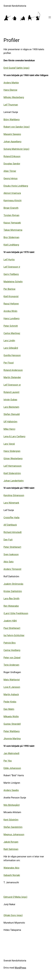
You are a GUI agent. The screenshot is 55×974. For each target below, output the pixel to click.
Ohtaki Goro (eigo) (13, 915)
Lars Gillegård (11, 348)
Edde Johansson (12, 768)
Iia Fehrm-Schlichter (14, 635)
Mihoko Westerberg (14, 97)
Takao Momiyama (13, 230)
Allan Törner (10, 171)
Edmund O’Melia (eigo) (15, 897)
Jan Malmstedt (11, 753)
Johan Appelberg (12, 141)
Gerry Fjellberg (11, 274)
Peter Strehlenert (12, 547)
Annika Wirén (10, 311)
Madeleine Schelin (13, 281)
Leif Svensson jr (12, 266)
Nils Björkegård (12, 805)
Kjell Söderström (12, 473)
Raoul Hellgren (11, 303)
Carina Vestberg (12, 650)
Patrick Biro (10, 642)
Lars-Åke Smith (11, 598)
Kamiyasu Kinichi (12, 200)
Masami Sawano (12, 134)
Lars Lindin (9, 340)
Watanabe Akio (11, 867)
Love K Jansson (12, 687)
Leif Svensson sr (12, 384)
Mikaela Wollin (11, 716)
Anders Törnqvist (12, 569)
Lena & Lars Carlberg (14, 436)
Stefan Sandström (13, 827)
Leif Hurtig (9, 259)
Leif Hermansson (13, 466)
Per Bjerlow (9, 289)
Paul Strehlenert (12, 628)
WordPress (20, 967)
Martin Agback (11, 694)
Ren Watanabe (11, 606)
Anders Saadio (11, 790)
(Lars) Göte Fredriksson (16, 613)
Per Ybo (8, 760)
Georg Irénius (10, 178)
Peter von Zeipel (12, 657)
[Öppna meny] (49, 17)
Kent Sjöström (11, 819)
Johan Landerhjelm (14, 480)
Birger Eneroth (11, 207)
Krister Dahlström (13, 591)
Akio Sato (8, 561)
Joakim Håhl (10, 620)
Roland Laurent (11, 392)
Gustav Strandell (12, 724)
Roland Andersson (13, 370)
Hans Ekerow (10, 90)
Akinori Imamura (12, 193)
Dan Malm (9, 709)
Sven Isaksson (11, 554)
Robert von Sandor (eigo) (17, 126)
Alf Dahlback (10, 524)
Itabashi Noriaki (12, 875)
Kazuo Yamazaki (12, 222)
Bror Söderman (11, 237)
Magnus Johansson (14, 834)
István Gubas (10, 399)
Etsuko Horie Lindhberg (16, 185)
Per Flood (8, 362)
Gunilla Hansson (12, 355)
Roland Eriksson (12, 156)
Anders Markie (11, 82)
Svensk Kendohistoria (15, 5)
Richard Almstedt (13, 532)
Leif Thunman (11, 104)
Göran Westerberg (13, 458)
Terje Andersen (11, 664)
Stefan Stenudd (12, 414)
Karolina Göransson (14, 495)
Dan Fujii (8, 539)
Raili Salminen (11, 849)
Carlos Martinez (12, 333)
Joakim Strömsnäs (13, 583)
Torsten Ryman (11, 215)
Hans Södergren (12, 451)
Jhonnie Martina (12, 738)
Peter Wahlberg (12, 731)
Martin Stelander (12, 377)
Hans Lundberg (12, 318)
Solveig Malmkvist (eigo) (16, 149)
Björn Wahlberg (12, 119)
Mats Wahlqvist (12, 679)
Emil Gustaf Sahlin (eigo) (16, 67)
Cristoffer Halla (11, 517)
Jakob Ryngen (11, 841)
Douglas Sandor (12, 163)
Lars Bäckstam (11, 407)
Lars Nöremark (11, 502)
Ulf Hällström (10, 421)
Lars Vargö (9, 443)
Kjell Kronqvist (11, 296)
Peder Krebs (10, 701)
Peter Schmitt (11, 325)
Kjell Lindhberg (11, 244)
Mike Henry (9, 429)
